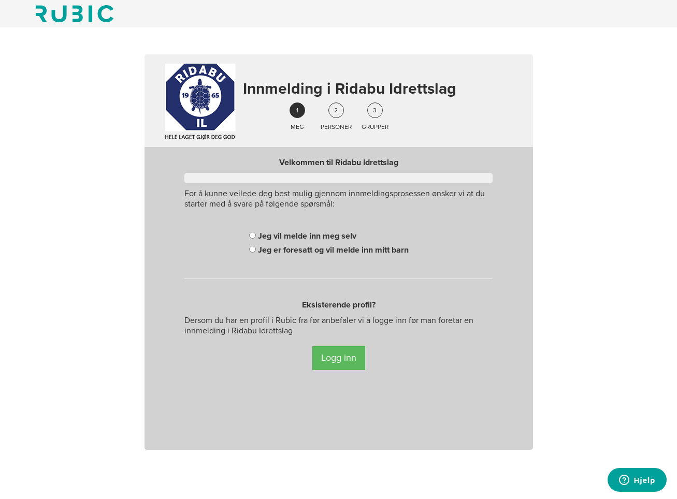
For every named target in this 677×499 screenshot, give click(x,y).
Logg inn (338, 357)
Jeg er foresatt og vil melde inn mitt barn (329, 250)
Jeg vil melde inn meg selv (302, 236)
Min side (74, 13)
